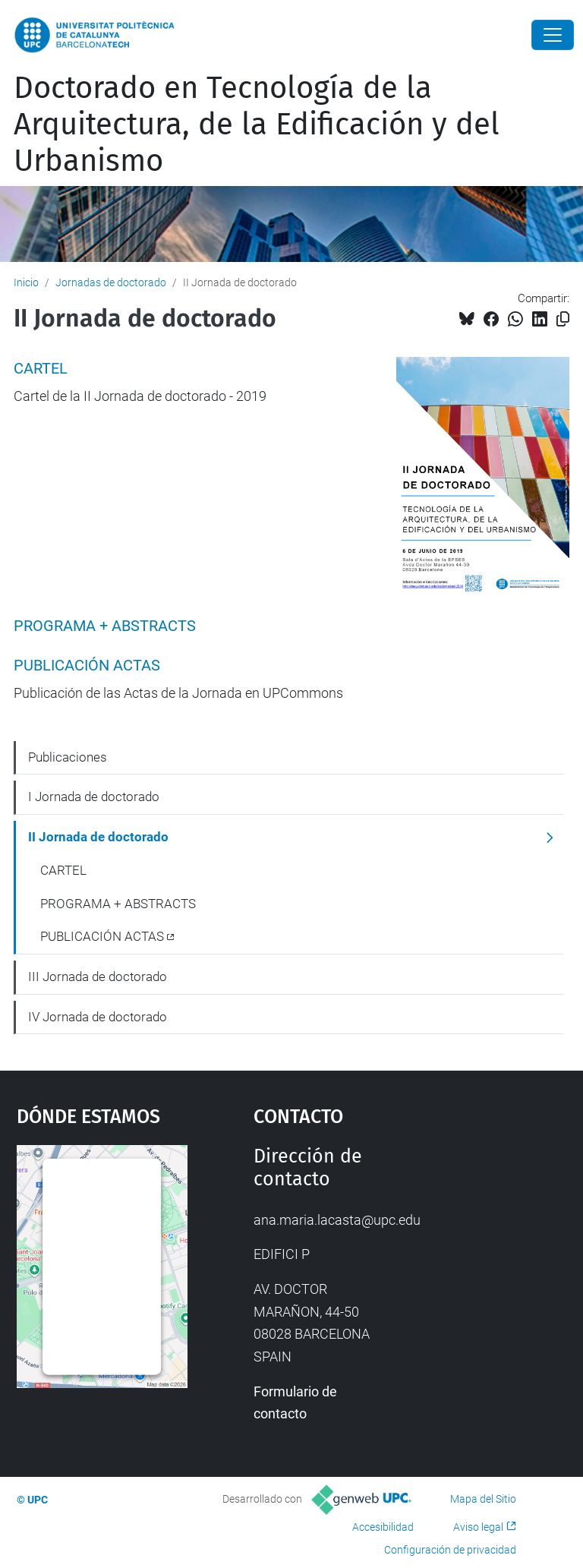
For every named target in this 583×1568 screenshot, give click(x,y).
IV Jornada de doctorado (97, 1016)
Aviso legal (478, 1527)
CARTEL (41, 368)
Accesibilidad (383, 1527)
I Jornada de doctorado (93, 796)
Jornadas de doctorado (110, 282)
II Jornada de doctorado (98, 836)
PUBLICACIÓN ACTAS (87, 665)
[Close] (552, 35)
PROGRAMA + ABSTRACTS (105, 626)
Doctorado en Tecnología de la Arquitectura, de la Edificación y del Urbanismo (256, 124)
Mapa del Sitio (483, 1499)
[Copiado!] (562, 319)
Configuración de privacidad (450, 1550)
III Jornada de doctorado (97, 976)
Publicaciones (67, 757)
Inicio (26, 282)
